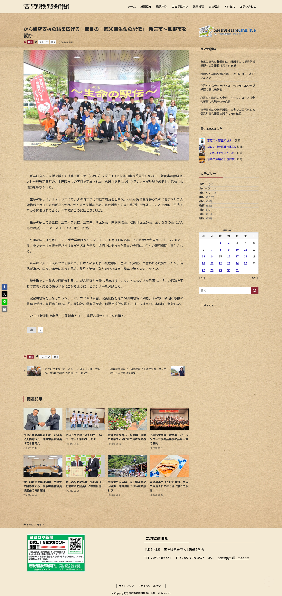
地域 (30, 42)
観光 (210, 251)
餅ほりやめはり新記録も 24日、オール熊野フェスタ (228, 76)
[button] (4, 287)
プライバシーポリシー (150, 586)
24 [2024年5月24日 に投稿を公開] (237, 298)
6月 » (255, 313)
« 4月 (202, 313)
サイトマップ (126, 586)
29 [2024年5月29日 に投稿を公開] (220, 305)
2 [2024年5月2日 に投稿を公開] (229, 277)
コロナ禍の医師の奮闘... (221, 146)
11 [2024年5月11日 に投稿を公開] (245, 284)
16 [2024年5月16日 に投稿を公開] (228, 291)
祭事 (210, 243)
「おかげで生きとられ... (221, 153)
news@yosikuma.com (233, 557)
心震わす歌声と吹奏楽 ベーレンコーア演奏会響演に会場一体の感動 (227, 99)
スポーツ (43, 42)
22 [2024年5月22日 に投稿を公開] (220, 298)
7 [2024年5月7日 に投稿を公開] (212, 284)
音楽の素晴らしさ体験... (221, 159)
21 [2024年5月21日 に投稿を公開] (211, 298)
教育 (210, 227)
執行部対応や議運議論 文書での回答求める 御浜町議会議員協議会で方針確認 (229, 111)
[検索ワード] (228, 325)
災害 (209, 235)
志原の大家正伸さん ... (220, 140)
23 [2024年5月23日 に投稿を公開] (228, 298)
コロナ (211, 186)
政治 (210, 219)
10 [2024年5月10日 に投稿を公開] (237, 284)
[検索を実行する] (254, 325)
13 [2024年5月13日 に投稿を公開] (203, 291)
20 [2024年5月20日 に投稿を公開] (203, 298)
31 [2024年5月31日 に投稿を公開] (237, 305)
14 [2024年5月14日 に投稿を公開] (211, 291)
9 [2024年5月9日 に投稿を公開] (229, 284)
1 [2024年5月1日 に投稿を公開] (220, 277)
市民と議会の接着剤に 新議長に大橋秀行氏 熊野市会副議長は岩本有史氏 (229, 63)
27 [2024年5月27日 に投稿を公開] (203, 305)
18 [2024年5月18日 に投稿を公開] (245, 291)
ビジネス (213, 202)
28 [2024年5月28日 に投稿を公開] (211, 305)
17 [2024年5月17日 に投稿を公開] (237, 291)
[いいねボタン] (31, 330)
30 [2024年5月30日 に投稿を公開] (228, 305)
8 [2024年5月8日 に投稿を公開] (220, 284)
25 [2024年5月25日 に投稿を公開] (245, 298)
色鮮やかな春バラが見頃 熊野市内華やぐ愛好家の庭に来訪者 (227, 87)
